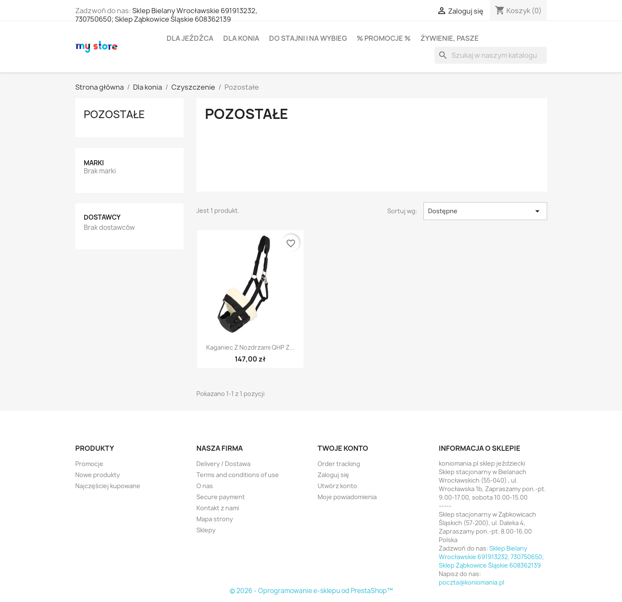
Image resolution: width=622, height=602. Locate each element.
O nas (204, 486)
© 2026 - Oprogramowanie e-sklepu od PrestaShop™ (311, 590)
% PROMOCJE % (384, 38)
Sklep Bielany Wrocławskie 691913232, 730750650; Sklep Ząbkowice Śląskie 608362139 (166, 15)
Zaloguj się (333, 475)
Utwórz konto (337, 486)
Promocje (89, 464)
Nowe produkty (97, 475)
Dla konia (241, 38)
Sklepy (206, 530)
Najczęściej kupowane (107, 486)
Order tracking (339, 464)
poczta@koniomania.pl (471, 582)
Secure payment (220, 497)
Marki (94, 162)
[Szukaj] (491, 55)
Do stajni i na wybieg (308, 38)
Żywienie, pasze (449, 38)
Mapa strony (214, 519)
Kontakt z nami (217, 508)
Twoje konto (343, 448)
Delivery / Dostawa (223, 464)
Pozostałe (114, 114)
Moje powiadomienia (347, 497)
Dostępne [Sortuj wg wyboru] (485, 211)
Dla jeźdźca (190, 38)
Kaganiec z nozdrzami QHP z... (250, 347)
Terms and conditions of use (237, 475)
